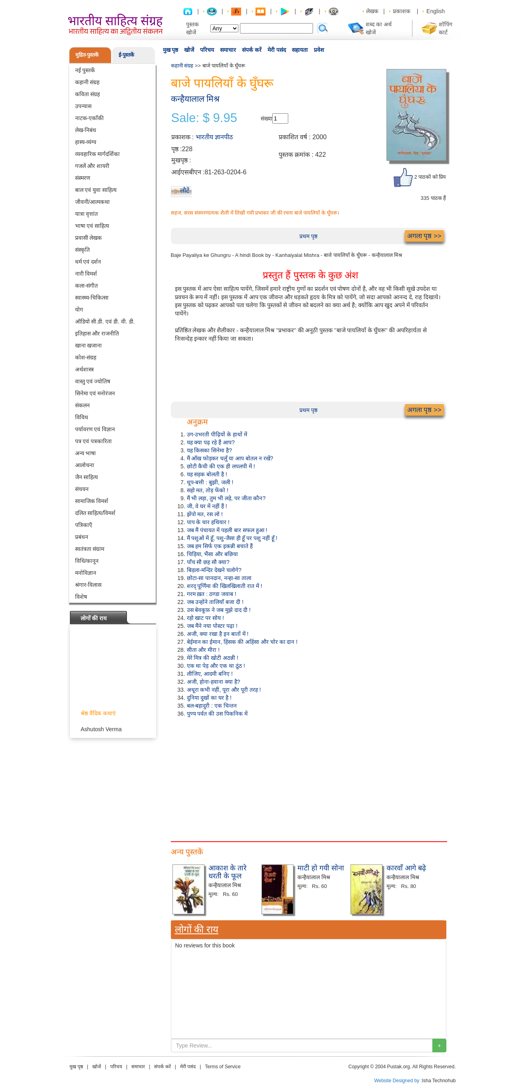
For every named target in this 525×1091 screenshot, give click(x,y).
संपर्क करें (252, 50)
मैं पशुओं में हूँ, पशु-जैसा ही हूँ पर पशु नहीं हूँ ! (232, 538)
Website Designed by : (398, 1080)
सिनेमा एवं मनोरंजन (95, 393)
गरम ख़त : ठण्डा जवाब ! (211, 594)
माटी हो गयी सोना (320, 868)
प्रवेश (319, 50)
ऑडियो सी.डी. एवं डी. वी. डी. (105, 321)
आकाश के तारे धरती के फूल (227, 872)
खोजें (189, 50)
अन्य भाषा (85, 453)
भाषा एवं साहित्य (92, 226)
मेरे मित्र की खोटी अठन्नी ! (212, 658)
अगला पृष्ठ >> (424, 236)
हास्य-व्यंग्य (86, 142)
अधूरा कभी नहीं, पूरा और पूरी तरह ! (224, 690)
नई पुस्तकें (85, 70)
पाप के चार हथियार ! (208, 522)
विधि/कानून (87, 561)
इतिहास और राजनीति (97, 333)
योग (79, 309)
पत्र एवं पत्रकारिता (93, 441)
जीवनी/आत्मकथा (92, 202)
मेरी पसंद (276, 50)
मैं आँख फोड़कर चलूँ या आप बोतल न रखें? (230, 458)
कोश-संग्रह (86, 357)
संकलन (82, 405)
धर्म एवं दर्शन (88, 261)
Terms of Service (222, 1066)
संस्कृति (82, 250)
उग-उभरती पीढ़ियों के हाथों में (217, 434)
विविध (81, 417)
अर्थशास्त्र (84, 369)
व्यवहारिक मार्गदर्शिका (97, 154)
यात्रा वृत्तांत (86, 214)
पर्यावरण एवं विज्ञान (95, 429)
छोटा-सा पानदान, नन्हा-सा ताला (219, 578)
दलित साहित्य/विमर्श (95, 513)
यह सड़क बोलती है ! (207, 474)
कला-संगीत (86, 285)
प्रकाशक (401, 11)
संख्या (266, 118)
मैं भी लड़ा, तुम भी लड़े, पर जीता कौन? (226, 498)
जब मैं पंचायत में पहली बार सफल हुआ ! (227, 530)
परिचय (207, 50)
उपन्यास (83, 106)
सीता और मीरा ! (203, 650)
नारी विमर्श (86, 273)
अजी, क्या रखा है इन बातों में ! (218, 634)
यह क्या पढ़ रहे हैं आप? (211, 442)
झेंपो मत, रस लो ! (205, 514)
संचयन (82, 489)
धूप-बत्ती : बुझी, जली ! (210, 482)
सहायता (300, 50)
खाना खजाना (88, 345)
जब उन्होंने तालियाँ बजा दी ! (215, 602)
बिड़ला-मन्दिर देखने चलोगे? (214, 570)
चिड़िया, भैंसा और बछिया (212, 554)
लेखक (372, 11)
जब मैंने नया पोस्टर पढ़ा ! (212, 626)
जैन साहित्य (86, 477)
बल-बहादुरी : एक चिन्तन (212, 705)
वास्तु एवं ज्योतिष (93, 381)
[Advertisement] (308, 777)
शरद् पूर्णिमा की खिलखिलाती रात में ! (224, 586)
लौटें (184, 190)
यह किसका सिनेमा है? (209, 450)
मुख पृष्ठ (170, 50)
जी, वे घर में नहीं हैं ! (207, 506)
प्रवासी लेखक (88, 238)
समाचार (228, 50)
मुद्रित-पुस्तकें (87, 55)
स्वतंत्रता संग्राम (90, 549)
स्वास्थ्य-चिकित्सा (92, 297)
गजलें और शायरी (92, 166)
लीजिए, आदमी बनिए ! (210, 674)
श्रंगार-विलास (88, 585)
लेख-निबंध (86, 130)
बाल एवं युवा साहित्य (96, 190)
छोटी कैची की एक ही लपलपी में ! (221, 466)
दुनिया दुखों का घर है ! (209, 697)
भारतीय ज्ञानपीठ (214, 137)
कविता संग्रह (87, 94)
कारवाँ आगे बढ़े (406, 868)
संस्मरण (82, 178)
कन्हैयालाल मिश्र (195, 98)
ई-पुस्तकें (126, 55)
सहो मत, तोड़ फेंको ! (207, 490)
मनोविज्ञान (85, 573)
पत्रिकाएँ (83, 525)
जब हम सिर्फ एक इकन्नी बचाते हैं (220, 546)
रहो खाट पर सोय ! (205, 618)
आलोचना (84, 465)
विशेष (81, 597)
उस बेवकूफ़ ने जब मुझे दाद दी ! (219, 610)
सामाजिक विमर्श (92, 501)
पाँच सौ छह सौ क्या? (208, 562)
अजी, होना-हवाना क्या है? (213, 682)
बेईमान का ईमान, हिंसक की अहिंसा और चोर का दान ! (242, 642)
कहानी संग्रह (87, 82)
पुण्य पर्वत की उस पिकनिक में (217, 713)
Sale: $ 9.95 (204, 118)
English (435, 11)
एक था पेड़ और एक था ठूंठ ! (216, 666)
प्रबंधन (81, 537)
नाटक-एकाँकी (89, 118)
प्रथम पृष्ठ (308, 236)
